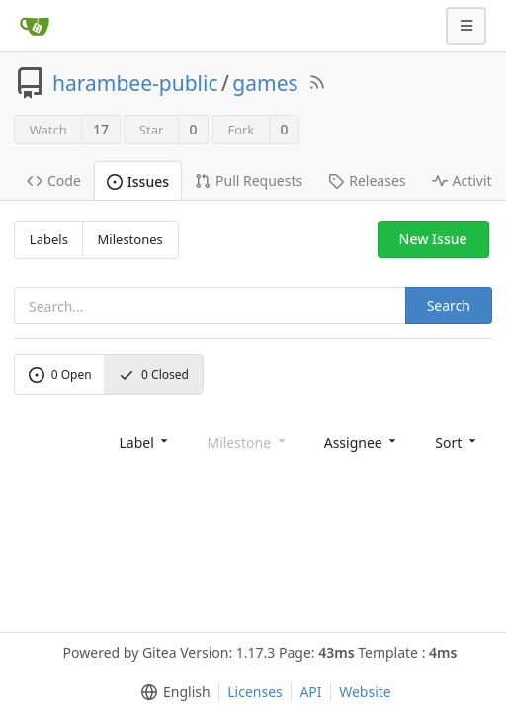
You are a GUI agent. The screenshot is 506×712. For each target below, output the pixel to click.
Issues (138, 181)
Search (448, 305)
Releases (366, 180)
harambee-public (135, 83)
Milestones (130, 239)
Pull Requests (248, 180)
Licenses (255, 691)
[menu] (145, 441)
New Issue (433, 238)
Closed (154, 374)
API (310, 691)
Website (365, 691)
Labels (49, 239)
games (264, 83)
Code (54, 180)
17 (101, 129)
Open (60, 374)
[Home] (34, 26)
